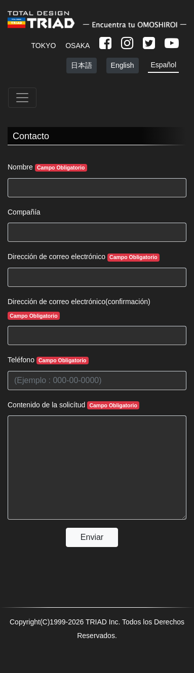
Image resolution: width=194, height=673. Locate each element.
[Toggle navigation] (22, 98)
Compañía (24, 212)
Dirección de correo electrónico (84, 257)
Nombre (47, 167)
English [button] (122, 65)
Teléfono (48, 360)
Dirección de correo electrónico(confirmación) (79, 309)
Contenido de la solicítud (73, 405)
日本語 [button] (81, 65)
